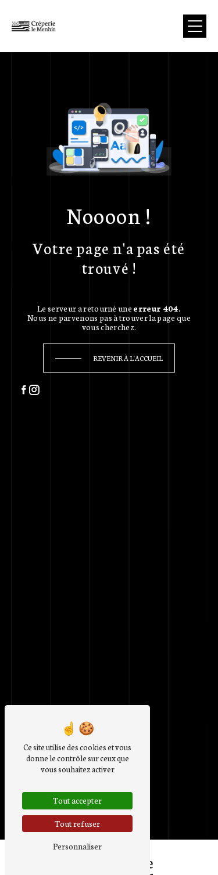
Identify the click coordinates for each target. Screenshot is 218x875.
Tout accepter (77, 800)
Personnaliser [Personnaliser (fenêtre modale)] (77, 846)
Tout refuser (77, 823)
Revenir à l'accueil (128, 358)
